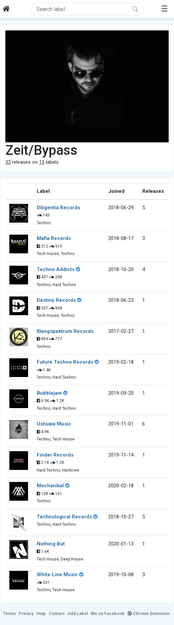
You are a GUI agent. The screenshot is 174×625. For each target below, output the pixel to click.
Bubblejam (49, 393)
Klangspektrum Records (65, 331)
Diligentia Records (58, 208)
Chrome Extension (148, 613)
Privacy (26, 613)
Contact (56, 613)
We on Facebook (108, 613)
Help (41, 613)
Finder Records (55, 455)
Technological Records (64, 517)
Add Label (77, 613)
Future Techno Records (65, 362)
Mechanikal (50, 486)
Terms (9, 613)
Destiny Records (56, 300)
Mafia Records (54, 238)
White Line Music (57, 575)
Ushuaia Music (54, 424)
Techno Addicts (55, 269)
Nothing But (51, 544)
